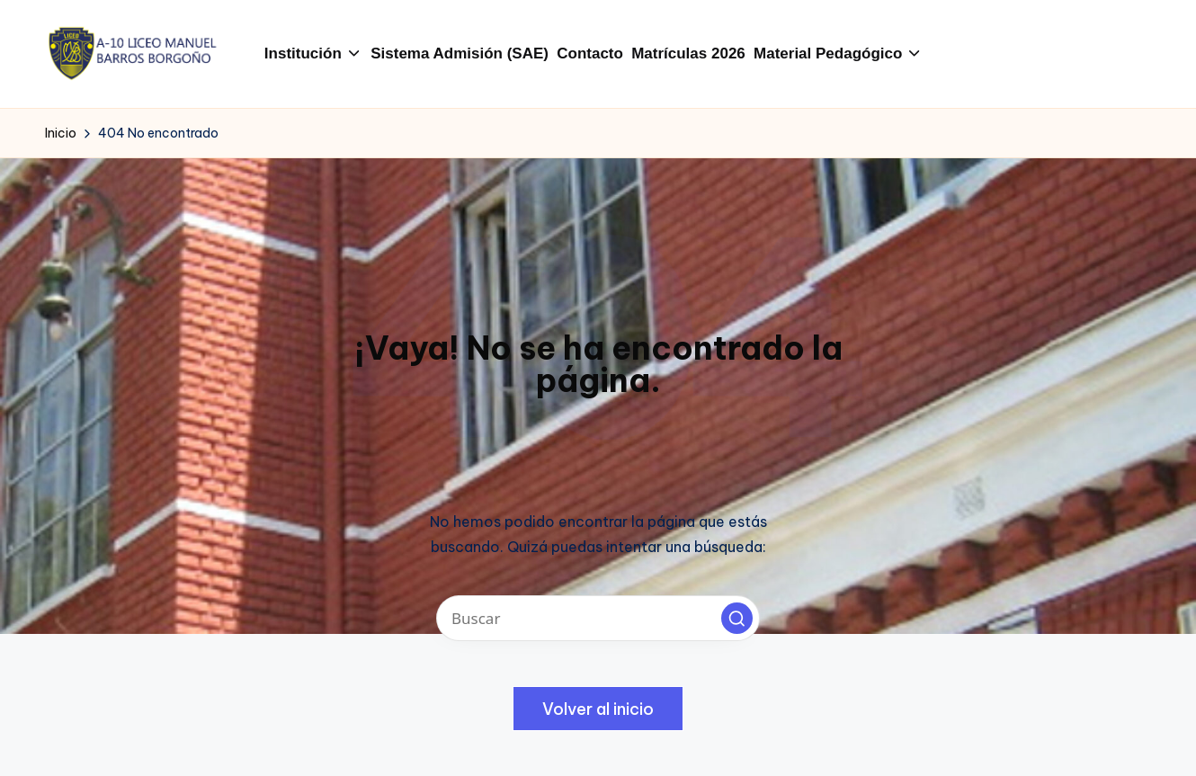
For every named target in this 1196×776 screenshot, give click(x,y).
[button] (737, 618)
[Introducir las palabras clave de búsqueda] (598, 618)
